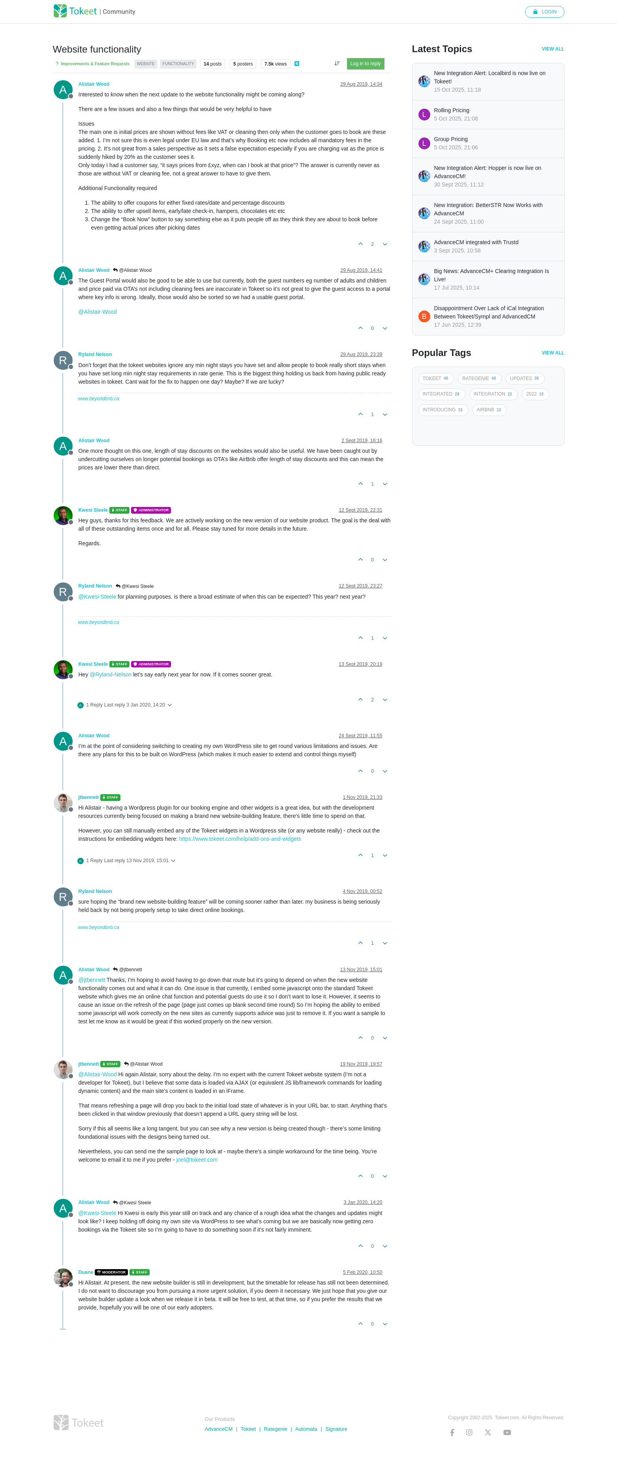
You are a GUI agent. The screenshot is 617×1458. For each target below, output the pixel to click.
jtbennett (89, 797)
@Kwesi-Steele (97, 596)
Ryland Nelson (95, 354)
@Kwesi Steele (135, 586)
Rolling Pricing (451, 110)
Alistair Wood (94, 84)
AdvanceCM (219, 1429)
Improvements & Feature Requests (92, 63)
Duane (86, 1272)
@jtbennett (127, 969)
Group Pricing (451, 139)
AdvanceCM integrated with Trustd (476, 242)
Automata (306, 1429)
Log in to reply (366, 63)
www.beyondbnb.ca (98, 398)
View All (553, 49)
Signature (336, 1429)
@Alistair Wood (132, 270)
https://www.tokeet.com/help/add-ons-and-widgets (240, 839)
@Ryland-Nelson (110, 674)
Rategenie (275, 1429)
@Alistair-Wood (98, 312)
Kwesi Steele (93, 510)
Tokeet (248, 1429)
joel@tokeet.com (197, 1160)
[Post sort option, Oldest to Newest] (336, 63)
